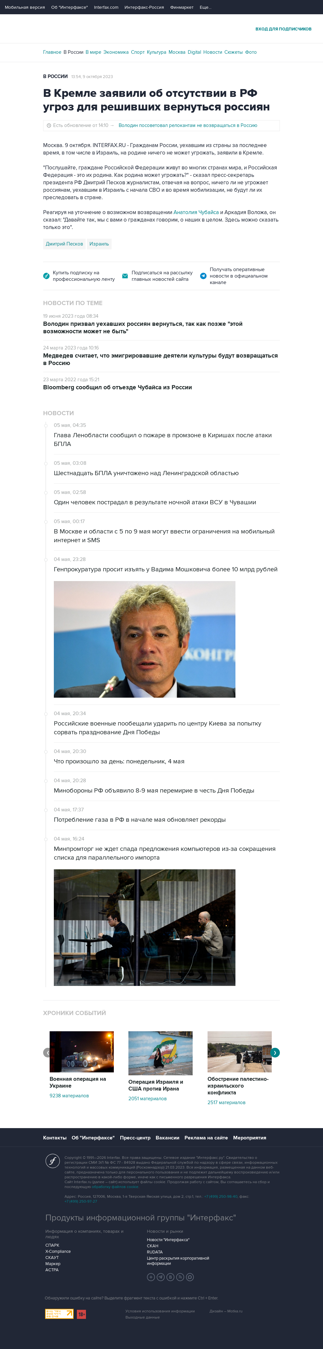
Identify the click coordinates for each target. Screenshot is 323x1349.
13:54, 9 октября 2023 (92, 76)
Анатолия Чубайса (196, 212)
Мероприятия (249, 1138)
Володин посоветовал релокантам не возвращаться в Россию (188, 125)
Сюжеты (233, 52)
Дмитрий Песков (64, 244)
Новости (212, 52)
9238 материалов (69, 1096)
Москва (177, 52)
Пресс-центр (135, 1138)
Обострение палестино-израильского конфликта (238, 1086)
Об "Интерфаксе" (69, 7)
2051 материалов (147, 1099)
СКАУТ (52, 1257)
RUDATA (155, 1252)
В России (73, 52)
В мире (93, 52)
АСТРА (52, 1270)
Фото (251, 52)
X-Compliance (58, 1251)
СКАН (152, 1246)
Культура (156, 52)
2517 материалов (226, 1102)
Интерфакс (161, 28)
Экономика (116, 52)
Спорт (138, 52)
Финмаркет (182, 7)
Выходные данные (143, 1317)
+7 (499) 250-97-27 (81, 1201)
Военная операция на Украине (78, 1082)
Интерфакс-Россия (144, 7)
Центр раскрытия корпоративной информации (178, 1261)
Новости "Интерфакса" (168, 1239)
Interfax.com (106, 7)
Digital (194, 52)
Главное (52, 52)
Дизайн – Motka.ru (226, 1311)
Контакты (54, 1138)
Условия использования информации (160, 1311)
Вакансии (167, 1138)
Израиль (99, 244)
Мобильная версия (25, 7)
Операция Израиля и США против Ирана (155, 1085)
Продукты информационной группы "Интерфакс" (140, 1218)
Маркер (52, 1263)
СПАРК (52, 1245)
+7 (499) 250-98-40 (220, 1196)
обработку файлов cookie (115, 1186)
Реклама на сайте (206, 1138)
